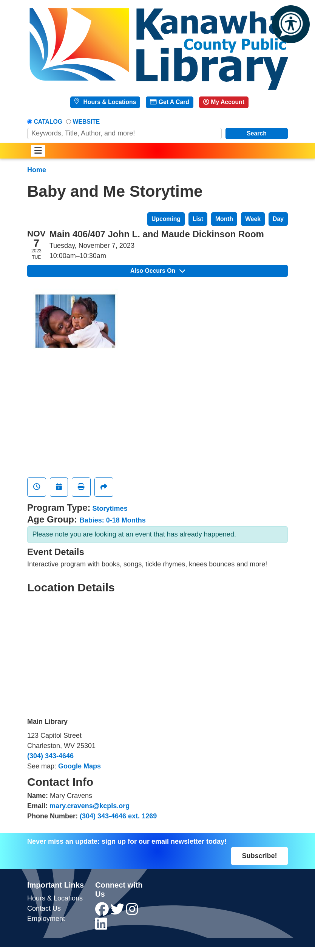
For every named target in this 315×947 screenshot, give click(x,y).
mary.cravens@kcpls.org (89, 806)
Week (253, 219)
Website (86, 121)
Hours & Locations (109, 102)
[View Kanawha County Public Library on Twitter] (118, 912)
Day (278, 219)
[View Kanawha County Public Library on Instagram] (132, 912)
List (198, 219)
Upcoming (166, 219)
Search (257, 133)
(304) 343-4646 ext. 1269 (118, 816)
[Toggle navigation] (38, 151)
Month (224, 219)
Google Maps (79, 766)
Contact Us (44, 908)
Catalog (48, 121)
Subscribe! (259, 856)
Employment (46, 918)
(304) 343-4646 (50, 756)
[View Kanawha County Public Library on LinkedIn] (101, 926)
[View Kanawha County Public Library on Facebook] (103, 912)
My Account (223, 102)
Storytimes (110, 508)
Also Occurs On (157, 270)
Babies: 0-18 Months (113, 520)
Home (36, 170)
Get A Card (169, 102)
